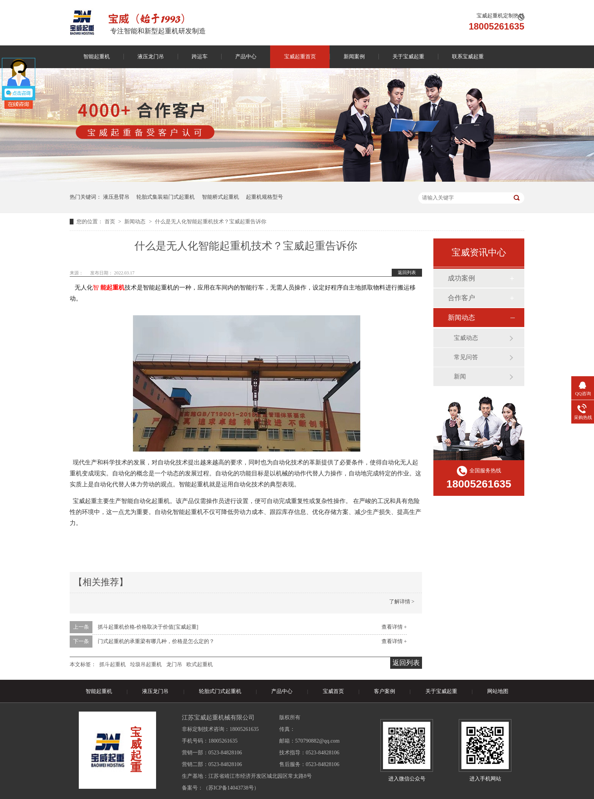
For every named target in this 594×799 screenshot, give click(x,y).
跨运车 (200, 56)
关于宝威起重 (408, 56)
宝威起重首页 (300, 56)
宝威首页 (333, 691)
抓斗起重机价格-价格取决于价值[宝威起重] (148, 627)
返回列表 (407, 272)
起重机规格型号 (264, 197)
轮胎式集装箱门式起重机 (165, 197)
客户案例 (384, 691)
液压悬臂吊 (116, 197)
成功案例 (461, 278)
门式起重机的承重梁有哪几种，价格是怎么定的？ (156, 641)
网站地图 (497, 691)
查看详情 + (394, 627)
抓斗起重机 (112, 664)
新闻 (460, 376)
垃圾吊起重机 (146, 664)
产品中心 (245, 56)
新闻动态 (135, 221)
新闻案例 (354, 56)
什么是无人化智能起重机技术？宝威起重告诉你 (210, 221)
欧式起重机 (199, 664)
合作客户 (461, 298)
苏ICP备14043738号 (231, 788)
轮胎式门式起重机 (220, 691)
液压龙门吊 (151, 56)
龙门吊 (174, 664)
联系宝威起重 (468, 56)
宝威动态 (466, 338)
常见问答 (466, 357)
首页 (111, 221)
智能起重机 (96, 56)
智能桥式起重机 (220, 197)
